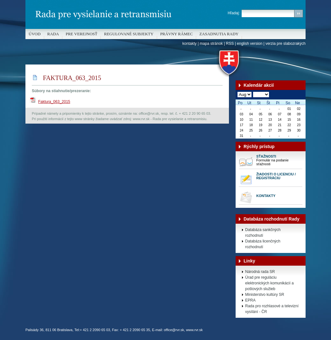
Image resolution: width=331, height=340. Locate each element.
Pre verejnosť (81, 33)
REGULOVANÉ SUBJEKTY (128, 33)
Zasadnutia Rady (218, 33)
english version (249, 43)
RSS (230, 43)
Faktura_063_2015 (54, 101)
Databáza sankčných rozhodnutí (262, 233)
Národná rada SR (260, 271)
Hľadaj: (234, 13)
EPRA (250, 300)
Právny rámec (176, 33)
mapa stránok (211, 43)
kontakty (190, 43)
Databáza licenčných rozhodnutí (262, 244)
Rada (53, 33)
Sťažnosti (266, 156)
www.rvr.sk (194, 330)
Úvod (35, 33)
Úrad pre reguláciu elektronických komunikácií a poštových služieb (269, 283)
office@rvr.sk (174, 330)
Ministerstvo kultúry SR (264, 294)
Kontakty (265, 196)
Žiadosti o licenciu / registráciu (276, 176)
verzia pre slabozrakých (285, 43)
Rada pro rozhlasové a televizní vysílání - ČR (272, 309)
